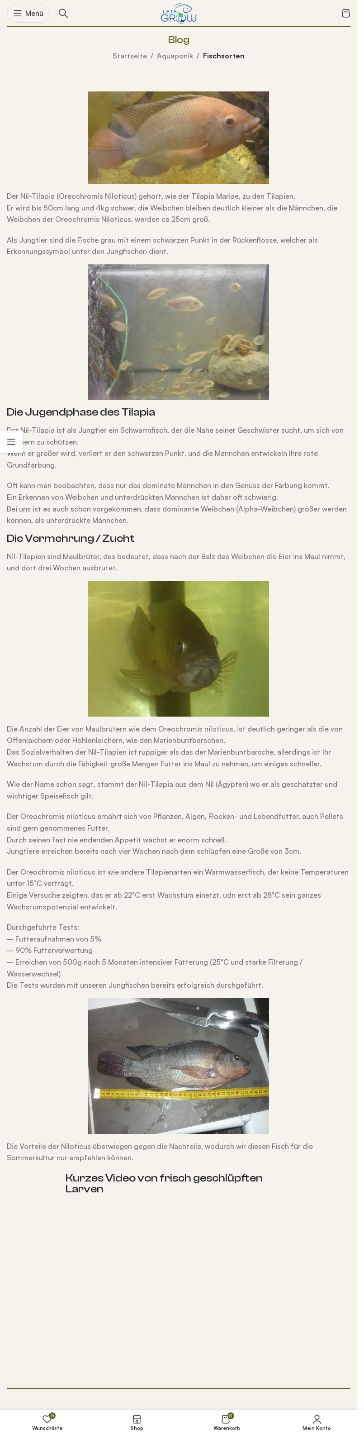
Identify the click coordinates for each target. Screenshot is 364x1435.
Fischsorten (224, 55)
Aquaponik (175, 55)
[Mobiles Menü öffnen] (28, 13)
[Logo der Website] (179, 12)
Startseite (130, 55)
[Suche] (63, 13)
